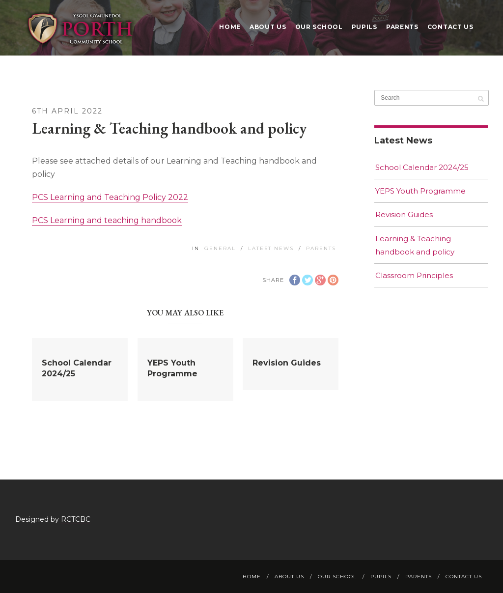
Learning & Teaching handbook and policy (414, 245)
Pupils (364, 26)
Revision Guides (286, 362)
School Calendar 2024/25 (422, 167)
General (220, 248)
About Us (268, 26)
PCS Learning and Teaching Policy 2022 (110, 197)
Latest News (271, 248)
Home (230, 26)
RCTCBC (75, 519)
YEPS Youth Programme (420, 191)
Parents (402, 26)
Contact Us (450, 26)
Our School (319, 26)
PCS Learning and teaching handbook (107, 220)
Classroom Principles (414, 275)
